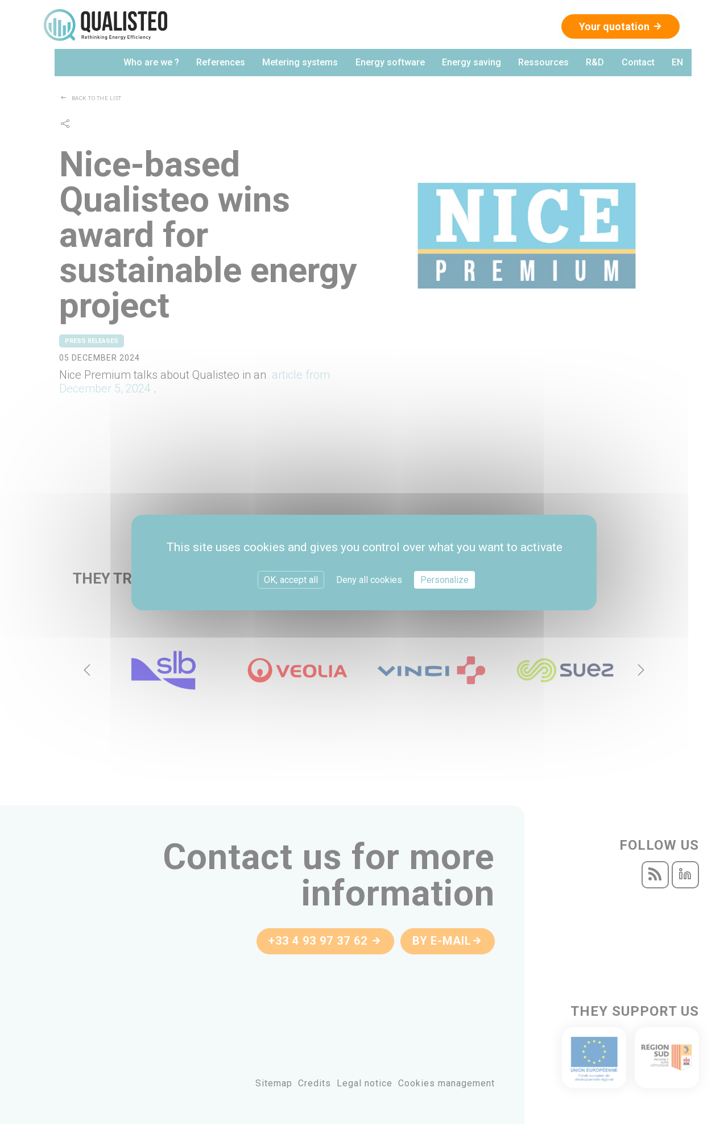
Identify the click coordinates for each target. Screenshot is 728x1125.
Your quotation (619, 26)
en (677, 63)
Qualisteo (106, 25)
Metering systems (301, 63)
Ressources (544, 63)
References (221, 63)
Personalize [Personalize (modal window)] (444, 579)
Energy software (390, 63)
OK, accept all (291, 579)
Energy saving (472, 63)
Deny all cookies (369, 579)
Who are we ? (152, 63)
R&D (595, 63)
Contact (638, 63)
